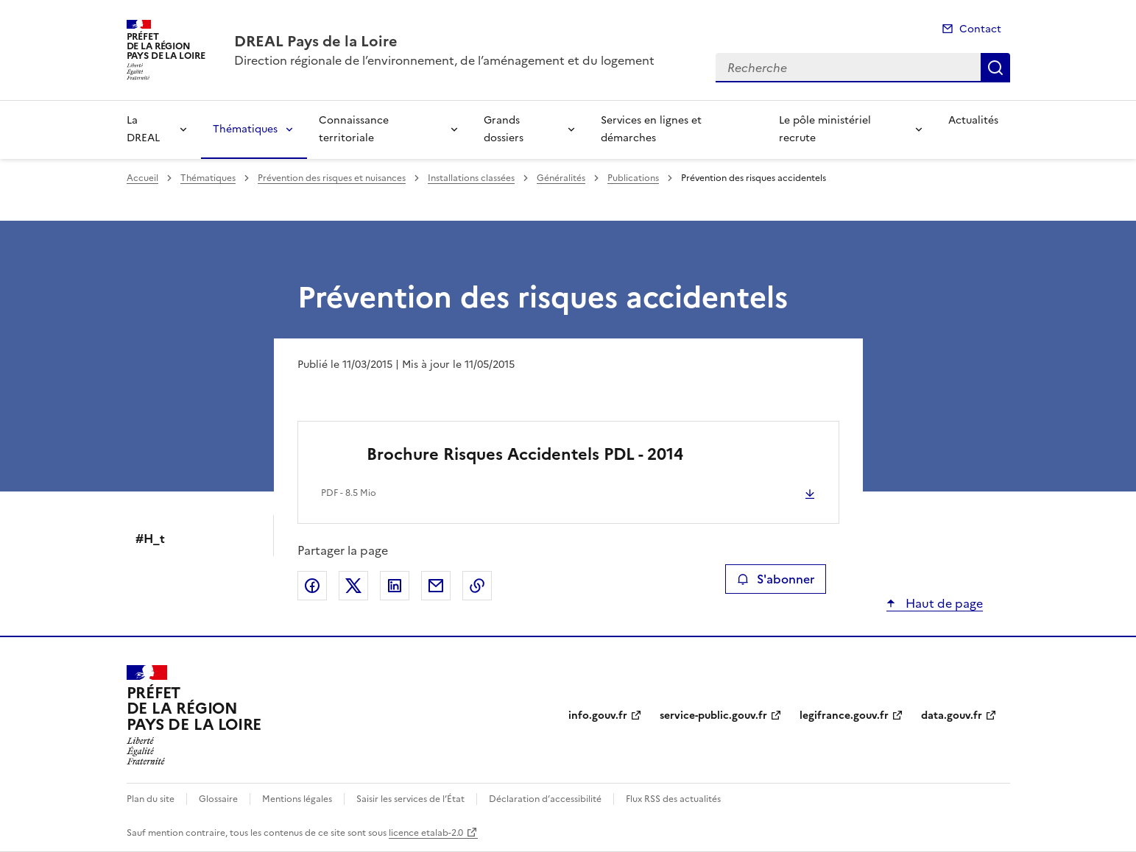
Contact (980, 29)
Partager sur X (353, 585)
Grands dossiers (503, 129)
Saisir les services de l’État (410, 799)
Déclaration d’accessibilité (545, 799)
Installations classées (471, 178)
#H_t (150, 538)
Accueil (142, 178)
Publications (633, 178)
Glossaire (218, 799)
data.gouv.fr (951, 715)
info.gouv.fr (597, 715)
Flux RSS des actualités (673, 799)
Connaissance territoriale (354, 129)
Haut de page (943, 603)
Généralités (561, 178)
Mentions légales (297, 799)
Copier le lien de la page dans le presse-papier (477, 585)
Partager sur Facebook (312, 585)
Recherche (995, 67)
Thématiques (245, 129)
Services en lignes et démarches (651, 129)
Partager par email (436, 585)
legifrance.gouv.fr (844, 715)
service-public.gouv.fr (713, 715)
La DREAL (143, 129)
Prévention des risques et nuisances (332, 178)
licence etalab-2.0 (426, 832)
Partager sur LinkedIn (394, 585)
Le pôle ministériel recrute (825, 129)
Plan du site (150, 799)
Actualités (973, 120)
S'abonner (775, 579)
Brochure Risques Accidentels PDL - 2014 (525, 454)
